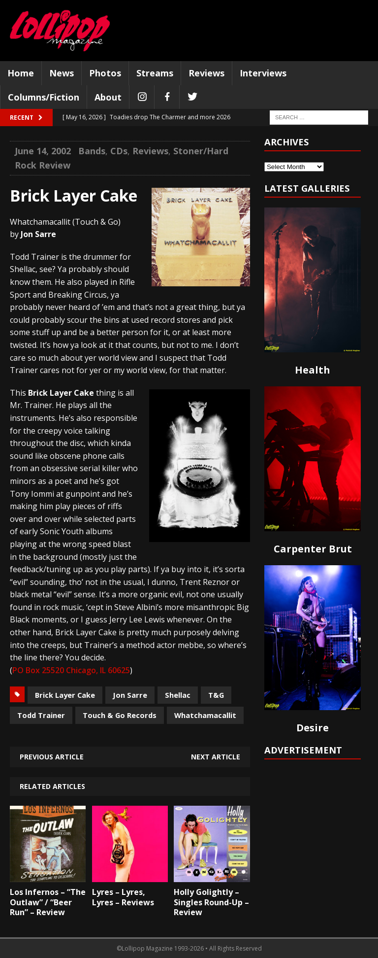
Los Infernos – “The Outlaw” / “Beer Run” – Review (48, 902)
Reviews (206, 73)
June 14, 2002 (43, 151)
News (61, 73)
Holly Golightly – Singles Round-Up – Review (211, 902)
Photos (105, 73)
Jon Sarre (130, 695)
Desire (312, 727)
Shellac (177, 695)
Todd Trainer (41, 715)
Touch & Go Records (120, 715)
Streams (154, 73)
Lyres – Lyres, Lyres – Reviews (123, 897)
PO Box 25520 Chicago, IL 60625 (71, 670)
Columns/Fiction (43, 97)
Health (312, 369)
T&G (216, 695)
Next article (215, 756)
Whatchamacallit (205, 715)
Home (20, 73)
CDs (118, 151)
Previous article (52, 756)
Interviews (263, 73)
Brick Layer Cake (65, 695)
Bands (91, 151)
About (108, 97)
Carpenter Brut (313, 548)
